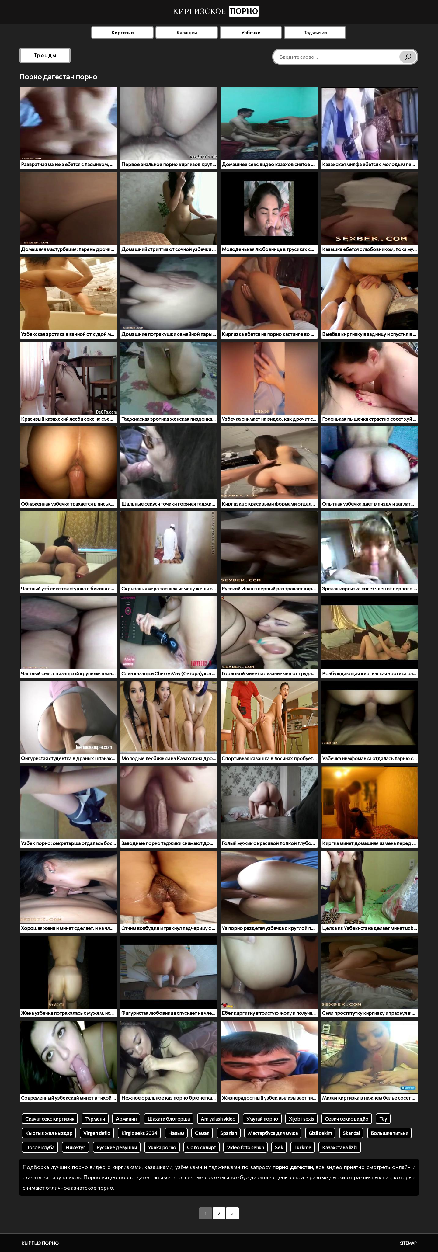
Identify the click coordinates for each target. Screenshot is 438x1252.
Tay (383, 1119)
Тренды (45, 55)
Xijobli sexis (301, 1119)
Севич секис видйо (346, 1119)
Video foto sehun (245, 1147)
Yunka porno (162, 1147)
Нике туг (75, 1147)
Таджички (315, 32)
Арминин (126, 1119)
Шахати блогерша (169, 1119)
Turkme (302, 1147)
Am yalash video (218, 1119)
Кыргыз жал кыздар (48, 1133)
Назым (176, 1133)
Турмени (95, 1119)
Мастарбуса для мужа (273, 1133)
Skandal (351, 1133)
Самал (202, 1133)
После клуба (39, 1147)
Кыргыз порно (40, 1243)
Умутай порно (262, 1119)
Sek (279, 1147)
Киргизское (216, 11)
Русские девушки (116, 1147)
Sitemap (408, 1243)
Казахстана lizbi (339, 1147)
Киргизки (122, 32)
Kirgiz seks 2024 (139, 1133)
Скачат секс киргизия (49, 1119)
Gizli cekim (320, 1133)
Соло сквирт (201, 1147)
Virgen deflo (96, 1133)
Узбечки (250, 32)
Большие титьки (389, 1133)
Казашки (186, 32)
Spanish (228, 1133)
